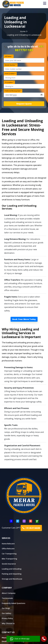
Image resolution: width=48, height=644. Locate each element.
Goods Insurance (9, 564)
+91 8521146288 (31, 528)
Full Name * (9, 56)
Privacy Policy (7, 618)
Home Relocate (8, 543)
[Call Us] (43, 639)
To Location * (9, 82)
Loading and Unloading (11, 569)
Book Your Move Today (24, 319)
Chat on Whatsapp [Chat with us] (20, 639)
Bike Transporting (9, 559)
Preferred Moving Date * (13, 91)
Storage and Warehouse (12, 579)
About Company (8, 593)
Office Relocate (8, 548)
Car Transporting (9, 553)
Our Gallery (6, 613)
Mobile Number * (11, 65)
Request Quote (24, 103)
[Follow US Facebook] (11, 521)
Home (23, 31)
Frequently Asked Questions (13, 603)
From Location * (10, 74)
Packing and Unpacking (11, 574)
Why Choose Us (8, 623)
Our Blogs (6, 608)
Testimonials (7, 598)
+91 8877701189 (29, 48)
